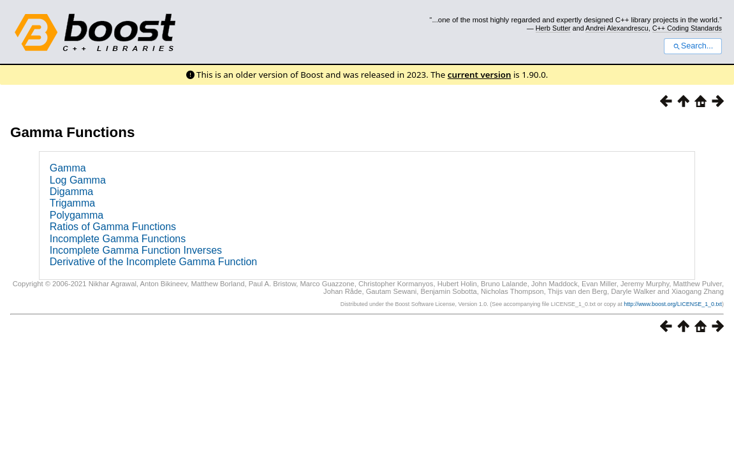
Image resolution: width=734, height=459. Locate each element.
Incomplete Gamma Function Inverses (136, 250)
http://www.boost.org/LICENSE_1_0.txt (673, 304)
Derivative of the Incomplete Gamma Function (153, 261)
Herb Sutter (553, 28)
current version (479, 74)
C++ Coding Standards (687, 28)
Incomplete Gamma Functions (118, 238)
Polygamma (76, 215)
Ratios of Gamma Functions (113, 226)
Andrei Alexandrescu (617, 28)
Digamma (71, 191)
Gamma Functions (72, 132)
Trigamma (72, 203)
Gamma (68, 168)
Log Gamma (78, 180)
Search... (693, 45)
